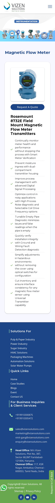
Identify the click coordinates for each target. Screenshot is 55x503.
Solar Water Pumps (21, 365)
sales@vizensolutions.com (29, 429)
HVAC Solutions (19, 352)
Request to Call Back (51, 483)
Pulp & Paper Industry (23, 339)
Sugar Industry (19, 348)
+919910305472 (24, 418)
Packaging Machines (22, 357)
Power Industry (19, 343)
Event (14, 392)
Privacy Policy (33, 491)
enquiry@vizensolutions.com (31, 441)
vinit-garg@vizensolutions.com (32, 437)
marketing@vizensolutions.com (32, 433)
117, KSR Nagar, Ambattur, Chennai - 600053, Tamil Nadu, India (30, 468)
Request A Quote (27, 107)
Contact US (17, 396)
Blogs (14, 388)
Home (14, 379)
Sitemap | (19, 491)
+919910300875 (24, 414)
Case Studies (17, 383)
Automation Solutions (22, 361)
